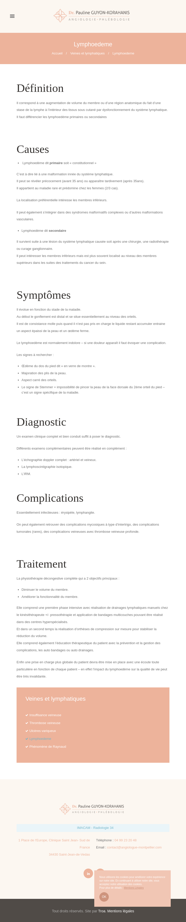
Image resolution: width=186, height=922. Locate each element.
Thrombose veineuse (45, 723)
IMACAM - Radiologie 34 (95, 828)
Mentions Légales (134, 887)
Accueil (57, 53)
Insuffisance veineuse (45, 715)
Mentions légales (120, 911)
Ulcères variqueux (43, 731)
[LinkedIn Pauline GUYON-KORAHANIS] (88, 873)
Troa (101, 911)
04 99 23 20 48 (125, 840)
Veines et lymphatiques (87, 53)
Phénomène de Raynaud (48, 746)
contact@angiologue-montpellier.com (134, 847)
